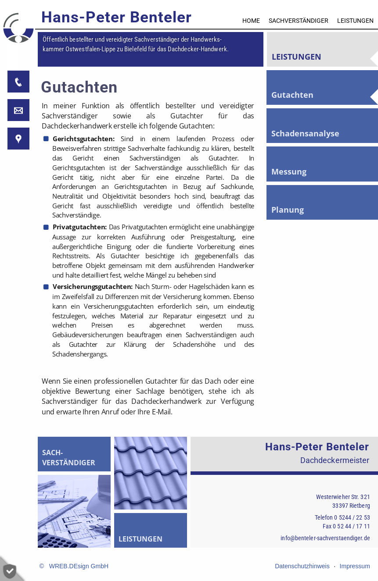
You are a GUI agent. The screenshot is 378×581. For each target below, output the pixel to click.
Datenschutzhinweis (302, 566)
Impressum (355, 566)
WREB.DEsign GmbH (78, 566)
